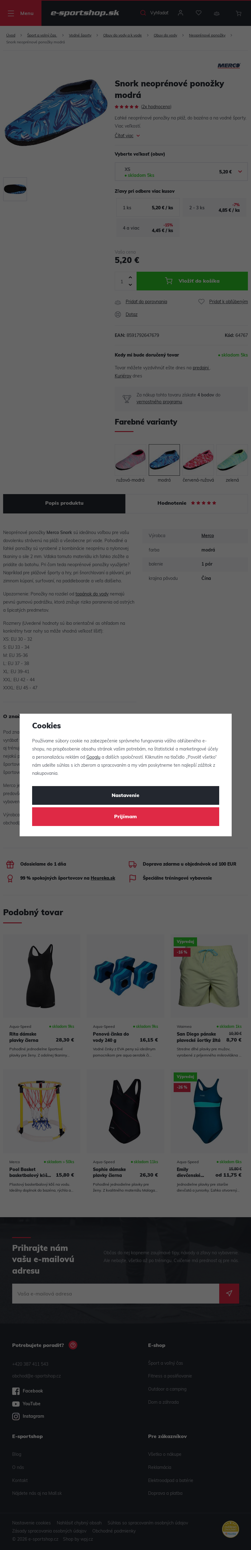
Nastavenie (125, 795)
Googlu (93, 757)
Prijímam (125, 816)
